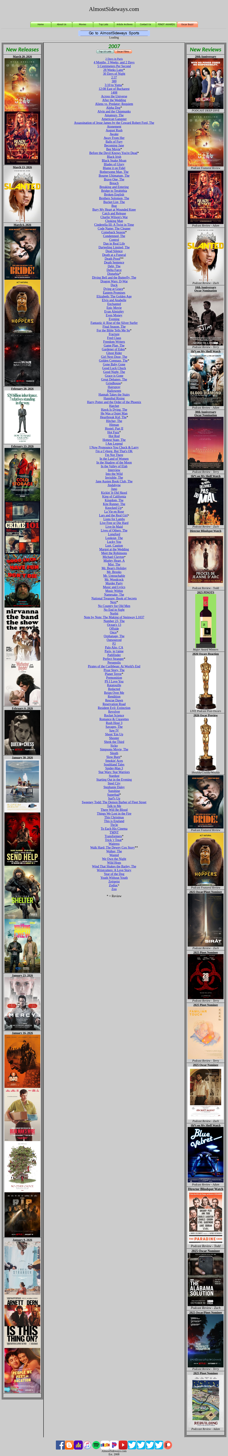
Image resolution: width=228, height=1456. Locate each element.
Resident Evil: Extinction (114, 708)
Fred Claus (114, 338)
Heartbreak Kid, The (113, 417)
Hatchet (114, 406)
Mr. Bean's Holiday (114, 568)
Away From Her (114, 138)
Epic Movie (114, 308)
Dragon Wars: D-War (114, 281)
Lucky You (114, 542)
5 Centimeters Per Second (114, 66)
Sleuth (114, 753)
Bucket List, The (114, 202)
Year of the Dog (114, 874)
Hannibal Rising (114, 398)
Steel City (114, 783)
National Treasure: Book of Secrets (114, 598)
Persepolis (114, 662)
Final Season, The (114, 326)
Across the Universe (114, 96)
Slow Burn (113, 757)
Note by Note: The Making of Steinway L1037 (114, 617)
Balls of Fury (114, 141)
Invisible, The (114, 477)
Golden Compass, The (113, 360)
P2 (114, 643)
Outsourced (114, 640)
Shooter (114, 738)
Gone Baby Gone (114, 364)
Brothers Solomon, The (114, 198)
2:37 (114, 77)
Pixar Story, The (114, 670)
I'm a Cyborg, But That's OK (114, 451)
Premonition (114, 677)
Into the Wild (114, 474)
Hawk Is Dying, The (114, 409)
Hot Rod (114, 436)
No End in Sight (114, 610)
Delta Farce (114, 270)
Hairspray (114, 387)
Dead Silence (114, 251)
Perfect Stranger (113, 659)
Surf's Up (114, 798)
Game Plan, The (114, 345)
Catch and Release (114, 213)
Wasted (114, 855)
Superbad (113, 794)
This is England (114, 821)
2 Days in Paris (114, 58)
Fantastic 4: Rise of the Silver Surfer (114, 323)
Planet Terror (113, 674)
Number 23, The (114, 621)
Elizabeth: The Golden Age (114, 296)
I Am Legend (114, 443)
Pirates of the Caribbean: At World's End (114, 666)
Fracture (114, 334)
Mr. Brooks (114, 572)
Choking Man (114, 221)
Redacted (114, 689)
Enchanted (114, 304)
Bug (114, 206)
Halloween (114, 391)
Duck (114, 285)
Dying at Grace (113, 289)
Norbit (114, 613)
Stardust (114, 776)
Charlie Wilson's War (114, 217)
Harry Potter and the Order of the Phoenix (114, 402)
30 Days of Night (114, 73)
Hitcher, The (114, 421)
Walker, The (114, 851)
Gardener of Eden (113, 349)
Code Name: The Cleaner (114, 228)
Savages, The (114, 727)
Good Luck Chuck (114, 368)
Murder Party (114, 583)
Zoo (114, 889)
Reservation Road (114, 704)
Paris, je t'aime (114, 651)
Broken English (114, 194)
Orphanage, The (114, 636)
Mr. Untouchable (114, 576)
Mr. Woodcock (114, 579)
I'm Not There (114, 455)
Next (113, 602)
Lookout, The (114, 538)
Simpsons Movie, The (114, 749)
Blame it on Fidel (114, 168)
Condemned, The (114, 236)
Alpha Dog (113, 107)
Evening (114, 319)
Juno (114, 489)
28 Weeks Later (113, 70)
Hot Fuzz (113, 432)
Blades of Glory (114, 164)
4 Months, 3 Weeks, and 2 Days (114, 62)
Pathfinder (114, 655)
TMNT (114, 832)
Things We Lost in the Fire (114, 813)
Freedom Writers (114, 342)
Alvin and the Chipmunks (114, 111)
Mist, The (114, 564)
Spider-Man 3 (114, 768)
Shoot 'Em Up (114, 734)
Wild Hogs (114, 862)
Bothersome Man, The (114, 172)
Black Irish (114, 157)
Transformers (113, 836)
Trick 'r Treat (113, 840)
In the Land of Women (114, 459)
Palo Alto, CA (114, 647)
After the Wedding (114, 100)
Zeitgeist (114, 881)
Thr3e (114, 825)
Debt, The (114, 266)
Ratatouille (114, 685)
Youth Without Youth (114, 878)
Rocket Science (114, 715)
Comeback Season (113, 232)
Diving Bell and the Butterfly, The (114, 277)
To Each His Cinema (114, 828)
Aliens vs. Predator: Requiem (114, 104)
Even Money (114, 315)
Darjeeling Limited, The (114, 247)
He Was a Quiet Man (114, 413)
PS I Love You (114, 681)
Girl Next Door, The (114, 357)
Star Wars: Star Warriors (114, 772)
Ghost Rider (114, 353)
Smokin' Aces (114, 761)
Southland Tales (114, 764)
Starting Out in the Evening (114, 779)
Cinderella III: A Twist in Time (114, 224)
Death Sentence (114, 262)
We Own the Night (114, 859)
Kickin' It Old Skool (114, 493)
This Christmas (114, 817)
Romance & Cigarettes (114, 719)
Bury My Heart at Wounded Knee (114, 209)
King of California (114, 496)
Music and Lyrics (114, 587)
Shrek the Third (114, 742)
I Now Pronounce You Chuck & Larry (114, 447)
